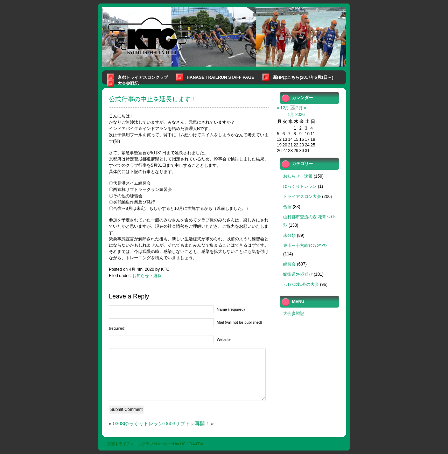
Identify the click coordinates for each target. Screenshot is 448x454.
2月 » (301, 107)
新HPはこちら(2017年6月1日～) (303, 77)
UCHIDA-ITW (191, 444)
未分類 (289, 235)
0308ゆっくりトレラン (138, 423)
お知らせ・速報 (147, 275)
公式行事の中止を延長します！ (153, 99)
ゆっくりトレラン (300, 186)
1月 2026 (296, 114)
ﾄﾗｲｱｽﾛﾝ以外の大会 (301, 284)
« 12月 (283, 107)
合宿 (287, 206)
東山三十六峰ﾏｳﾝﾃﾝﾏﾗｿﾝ (305, 245)
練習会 (289, 264)
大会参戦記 (128, 83)
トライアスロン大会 (302, 196)
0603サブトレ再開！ (187, 423)
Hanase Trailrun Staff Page (220, 77)
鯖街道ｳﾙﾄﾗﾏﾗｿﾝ (298, 274)
